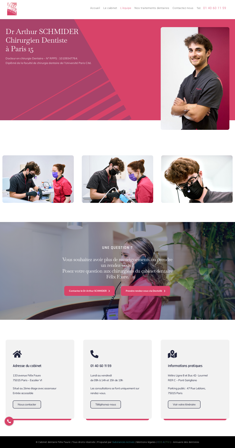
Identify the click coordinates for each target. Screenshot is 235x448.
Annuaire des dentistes (186, 442)
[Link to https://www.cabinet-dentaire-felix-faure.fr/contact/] (38, 354)
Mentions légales (146, 442)
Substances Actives (123, 442)
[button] (9, 421)
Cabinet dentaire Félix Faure (54, 442)
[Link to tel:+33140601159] (115, 354)
